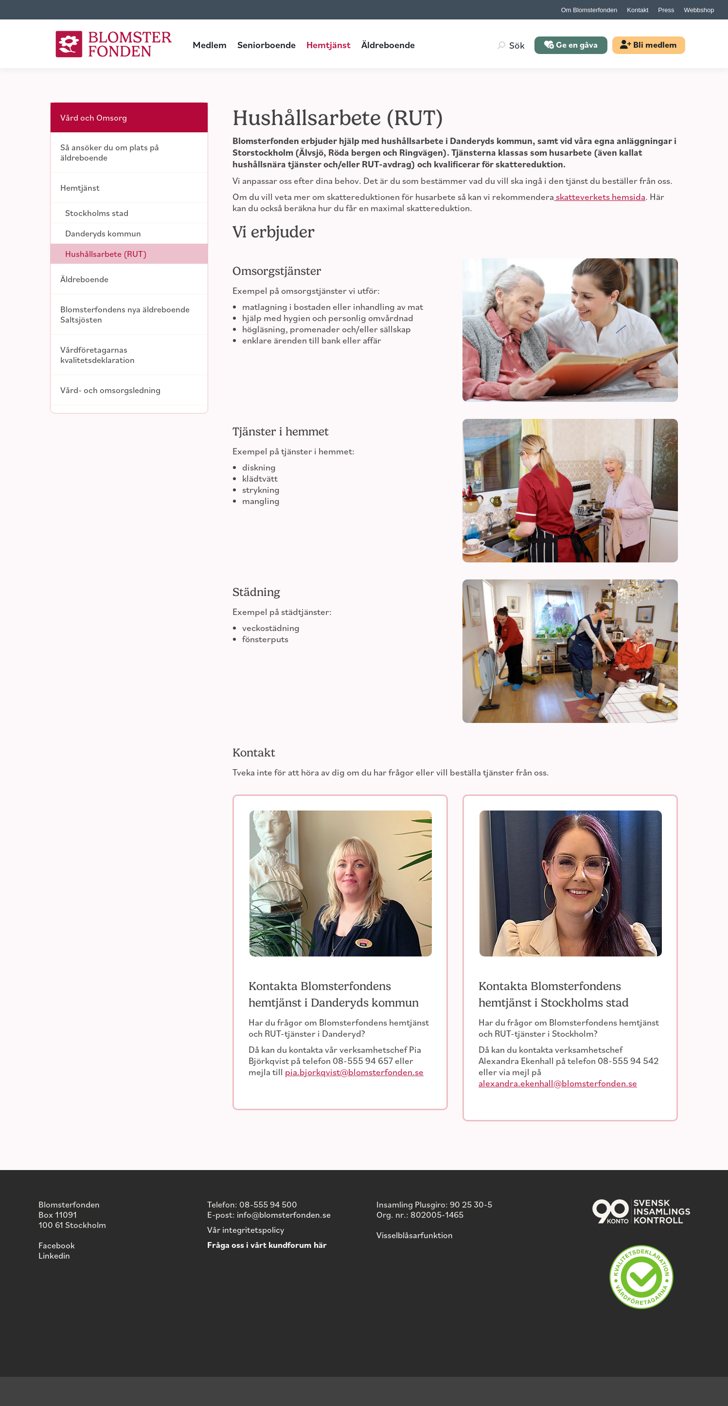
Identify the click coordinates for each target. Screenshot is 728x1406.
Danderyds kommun (103, 233)
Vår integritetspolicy (245, 1229)
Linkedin (54, 1255)
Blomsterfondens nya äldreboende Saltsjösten (125, 314)
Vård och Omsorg (93, 117)
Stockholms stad (96, 212)
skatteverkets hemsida (599, 196)
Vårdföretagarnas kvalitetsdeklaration (97, 354)
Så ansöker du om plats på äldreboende (109, 152)
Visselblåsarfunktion (414, 1234)
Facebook (56, 1245)
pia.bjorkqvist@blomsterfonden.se (354, 1071)
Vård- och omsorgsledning (110, 389)
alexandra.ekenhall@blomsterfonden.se (558, 1082)
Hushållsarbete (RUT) (106, 253)
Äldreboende (84, 278)
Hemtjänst (80, 187)
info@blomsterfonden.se (284, 1214)
